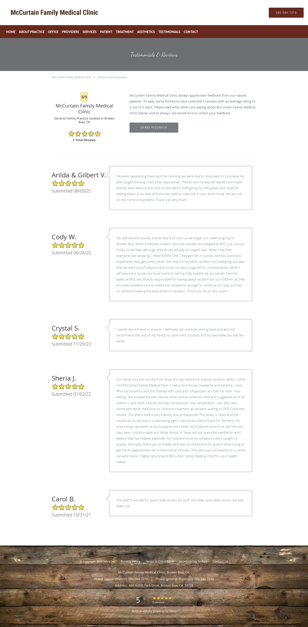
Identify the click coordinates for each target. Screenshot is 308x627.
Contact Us (220, 561)
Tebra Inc (109, 561)
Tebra (172, 611)
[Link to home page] (43, 12)
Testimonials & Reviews (112, 77)
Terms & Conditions (159, 561)
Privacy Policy (130, 561)
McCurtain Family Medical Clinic (71, 77)
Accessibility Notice (193, 561)
